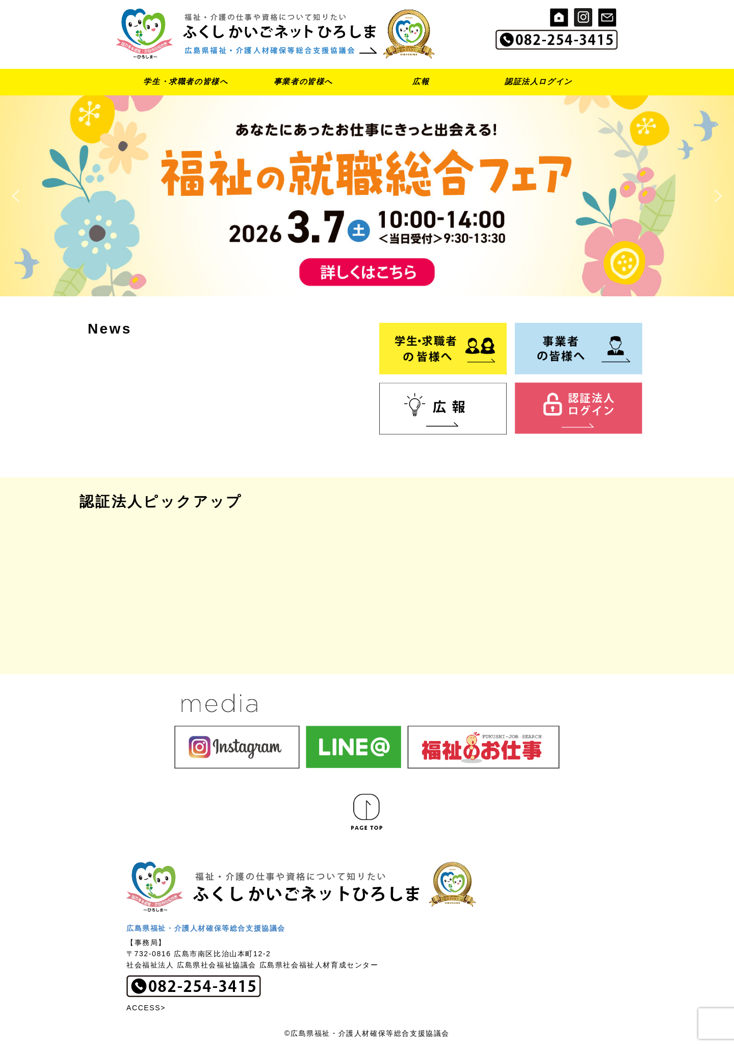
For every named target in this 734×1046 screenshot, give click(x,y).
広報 (420, 81)
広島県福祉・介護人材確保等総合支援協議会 (205, 928)
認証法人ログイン (538, 81)
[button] (367, 195)
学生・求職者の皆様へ (185, 81)
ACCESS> (146, 1008)
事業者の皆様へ (303, 81)
